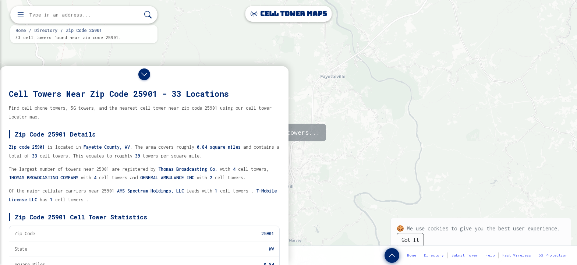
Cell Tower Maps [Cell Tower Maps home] (289, 13)
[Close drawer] (144, 74)
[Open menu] (20, 14)
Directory (45, 30)
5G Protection (553, 255)
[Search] (148, 15)
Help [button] (490, 255)
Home (20, 30)
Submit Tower (465, 255)
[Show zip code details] (392, 255)
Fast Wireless (516, 255)
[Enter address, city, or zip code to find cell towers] (84, 15)
